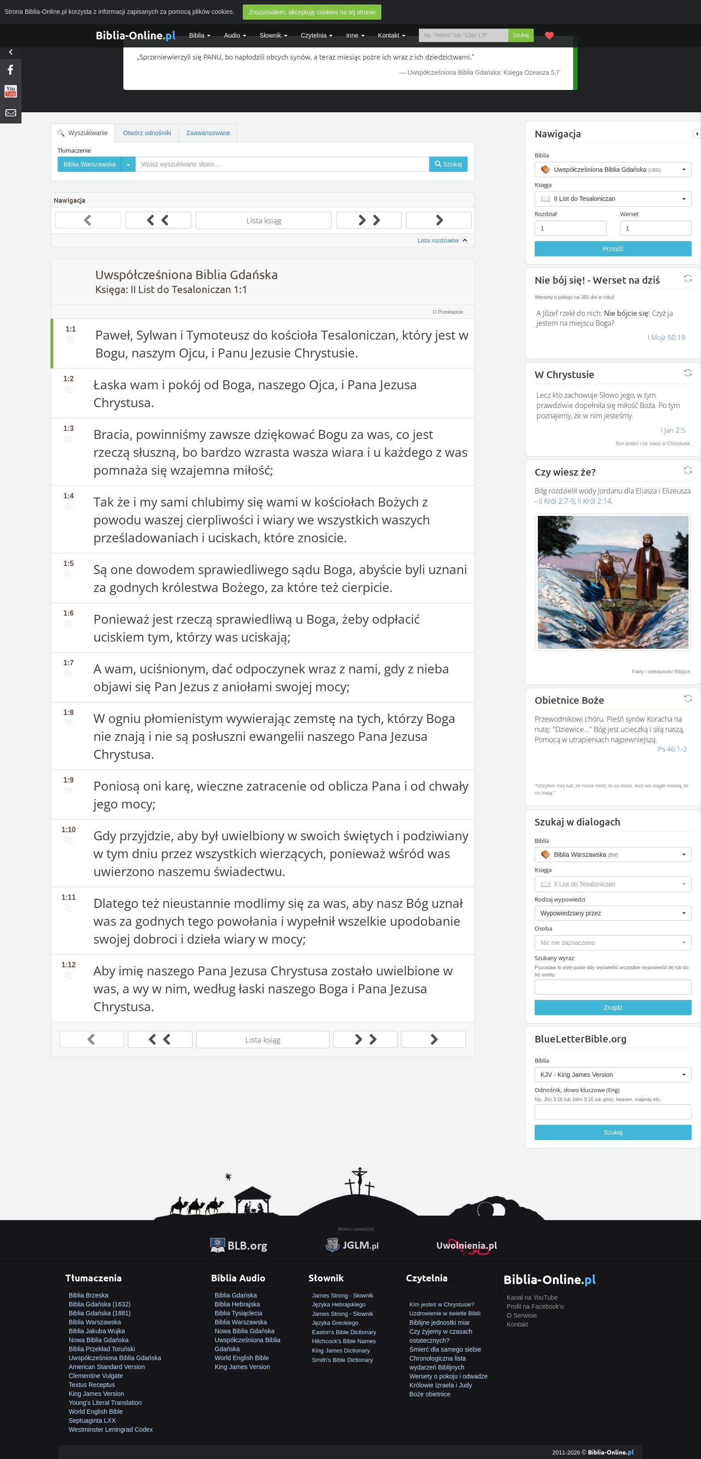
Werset (629, 214)
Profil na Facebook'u (535, 1306)
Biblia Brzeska (89, 1295)
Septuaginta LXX (92, 1420)
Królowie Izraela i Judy (441, 1385)
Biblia (200, 35)
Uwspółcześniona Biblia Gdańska (115, 1357)
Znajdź (613, 1007)
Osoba (543, 928)
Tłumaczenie (74, 150)
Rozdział (546, 214)
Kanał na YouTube (532, 1297)
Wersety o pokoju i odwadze (449, 1376)
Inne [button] (355, 35)
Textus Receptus (92, 1384)
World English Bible (96, 1411)
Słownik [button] (273, 35)
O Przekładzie (448, 312)
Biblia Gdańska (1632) (100, 1304)
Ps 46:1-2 (672, 748)
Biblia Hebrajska (237, 1304)
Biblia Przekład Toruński (102, 1349)
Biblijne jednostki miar (440, 1322)
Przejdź (613, 248)
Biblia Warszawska (95, 1322)
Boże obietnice (430, 1394)
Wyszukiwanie (83, 133)
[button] (613, 169)
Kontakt (517, 1324)
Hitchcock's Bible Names (344, 1341)
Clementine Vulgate (96, 1375)
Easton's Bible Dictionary (344, 1332)
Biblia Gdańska (236, 1295)
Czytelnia (317, 35)
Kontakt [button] (391, 35)
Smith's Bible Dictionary (342, 1360)
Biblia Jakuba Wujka (97, 1331)
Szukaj (521, 35)
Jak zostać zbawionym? (443, 1295)
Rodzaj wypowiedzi (560, 899)
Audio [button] (235, 35)
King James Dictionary (341, 1350)
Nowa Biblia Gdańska (99, 1340)
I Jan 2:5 (673, 429)
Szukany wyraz (554, 958)
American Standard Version (107, 1366)
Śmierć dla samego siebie (445, 1349)
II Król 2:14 (594, 501)
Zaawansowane (208, 132)
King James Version (96, 1393)
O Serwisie (522, 1315)
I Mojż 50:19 (666, 337)
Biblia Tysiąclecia (238, 1313)
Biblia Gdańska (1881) (100, 1313)
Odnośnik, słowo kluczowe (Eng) (577, 1090)
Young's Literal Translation (105, 1402)
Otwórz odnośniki (147, 132)
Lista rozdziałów (443, 241)
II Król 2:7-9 (556, 501)
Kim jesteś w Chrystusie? (442, 1304)
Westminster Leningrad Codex (111, 1429)
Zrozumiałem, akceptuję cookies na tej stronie (312, 12)
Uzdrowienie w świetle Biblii (445, 1313)
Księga (543, 185)
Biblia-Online (136, 35)
